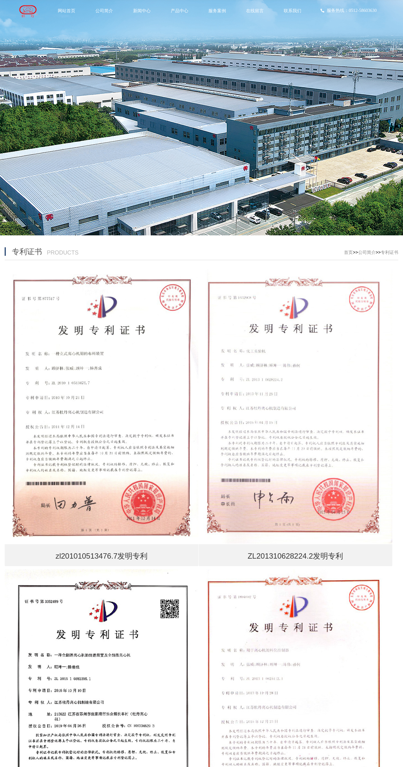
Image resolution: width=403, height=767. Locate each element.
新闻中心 (142, 10)
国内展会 (259, 689)
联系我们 (292, 10)
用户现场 (259, 715)
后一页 (249, 603)
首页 (348, 252)
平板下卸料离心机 (191, 680)
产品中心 (179, 10)
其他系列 (183, 707)
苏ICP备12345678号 (288, 750)
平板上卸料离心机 (191, 698)
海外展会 (259, 698)
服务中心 (30, 707)
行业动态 (107, 689)
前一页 (194, 603)
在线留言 (255, 10)
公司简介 (104, 10)
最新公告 (107, 698)
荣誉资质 (30, 689)
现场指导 (259, 680)
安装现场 (259, 707)
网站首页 (66, 10)
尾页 (272, 603)
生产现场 (30, 680)
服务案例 (217, 10)
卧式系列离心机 (189, 689)
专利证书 (389, 252)
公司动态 (107, 680)
